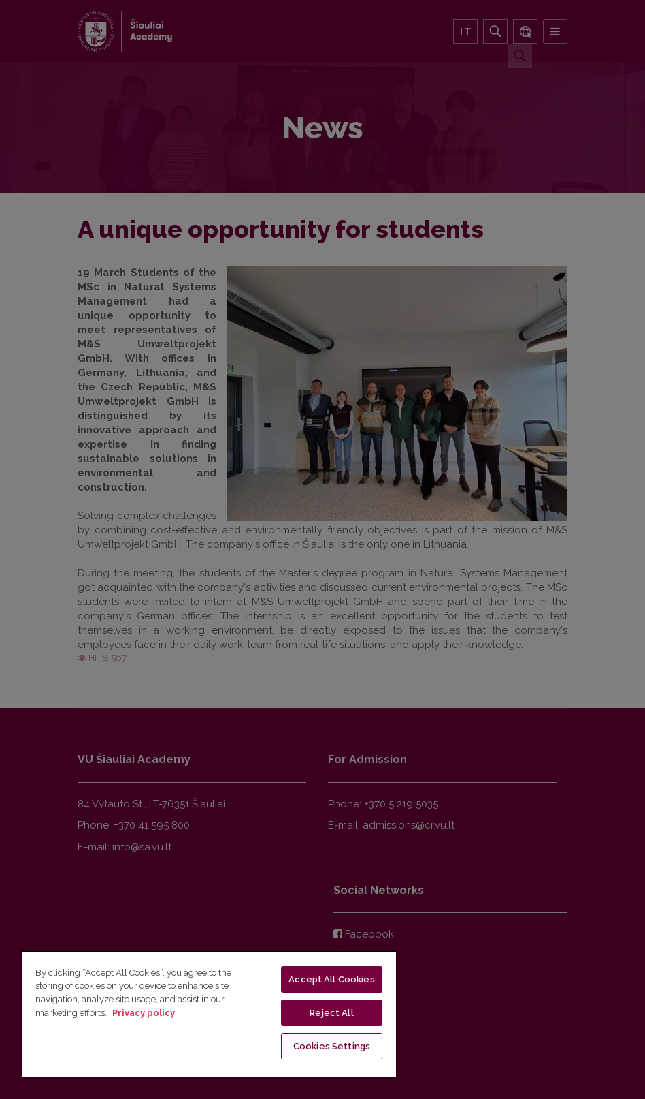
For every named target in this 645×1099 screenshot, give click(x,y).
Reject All (331, 1013)
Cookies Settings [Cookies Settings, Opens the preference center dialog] (331, 1046)
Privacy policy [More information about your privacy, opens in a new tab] (143, 1013)
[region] (209, 1013)
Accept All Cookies (331, 979)
